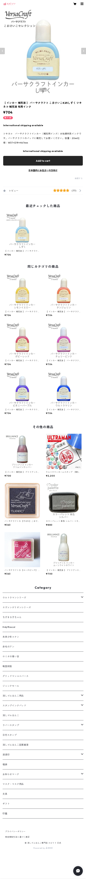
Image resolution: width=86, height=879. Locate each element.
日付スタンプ (10, 735)
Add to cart (43, 160)
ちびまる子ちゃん (12, 617)
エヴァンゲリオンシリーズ (17, 607)
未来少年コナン (11, 636)
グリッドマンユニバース (16, 676)
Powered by (43, 848)
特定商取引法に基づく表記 (17, 837)
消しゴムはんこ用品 (13, 695)
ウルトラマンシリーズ (14, 597)
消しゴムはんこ (11, 715)
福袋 (5, 764)
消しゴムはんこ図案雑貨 (16, 744)
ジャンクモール (11, 685)
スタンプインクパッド (14, 705)
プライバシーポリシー (15, 831)
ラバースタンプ (11, 725)
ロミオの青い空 (11, 656)
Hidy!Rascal (9, 627)
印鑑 (5, 813)
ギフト (6, 803)
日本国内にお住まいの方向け (43, 170)
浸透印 (6, 754)
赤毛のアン (8, 646)
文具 (5, 793)
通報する (79, 178)
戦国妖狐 (7, 666)
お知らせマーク (11, 774)
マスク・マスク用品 (13, 784)
